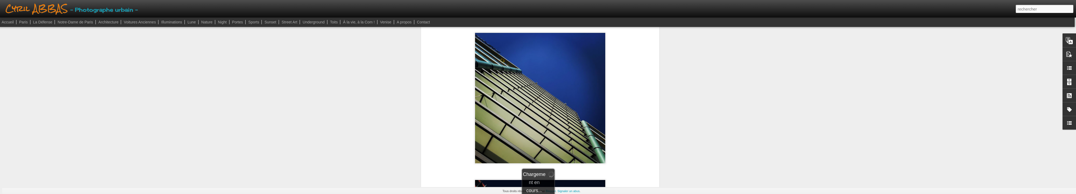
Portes (237, 22)
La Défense (42, 22)
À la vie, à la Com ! (359, 22)
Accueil (8, 22)
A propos (404, 22)
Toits (334, 22)
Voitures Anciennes (140, 22)
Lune (191, 22)
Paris (23, 22)
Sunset (270, 22)
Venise (385, 22)
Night (222, 22)
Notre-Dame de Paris (75, 22)
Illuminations (171, 22)
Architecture (108, 22)
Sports (253, 22)
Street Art (289, 22)
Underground (314, 22)
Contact (423, 22)
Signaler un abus (568, 191)
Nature (207, 22)
